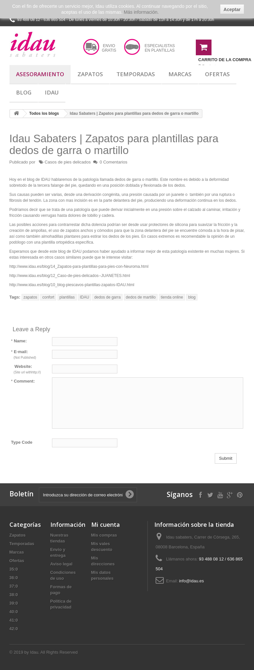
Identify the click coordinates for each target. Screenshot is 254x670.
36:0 (13, 577)
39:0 (13, 603)
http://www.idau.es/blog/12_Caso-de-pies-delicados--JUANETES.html (69, 275)
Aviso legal (61, 563)
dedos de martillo (141, 297)
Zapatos (90, 74)
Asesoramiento (40, 74)
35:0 (13, 569)
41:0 (13, 620)
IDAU (84, 297)
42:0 (13, 628)
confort (48, 297)
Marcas (180, 74)
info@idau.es (191, 580)
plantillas (67, 297)
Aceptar (232, 9)
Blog (23, 92)
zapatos (30, 297)
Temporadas (135, 74)
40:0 (13, 611)
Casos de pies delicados (67, 162)
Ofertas (217, 74)
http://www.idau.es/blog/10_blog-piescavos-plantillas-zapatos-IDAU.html (71, 285)
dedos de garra (107, 297)
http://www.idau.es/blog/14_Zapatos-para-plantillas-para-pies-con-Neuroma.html (79, 266)
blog (191, 297)
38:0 (13, 594)
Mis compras (104, 535)
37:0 (13, 586)
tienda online (172, 297)
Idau (52, 92)
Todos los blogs (44, 113)
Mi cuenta (105, 524)
